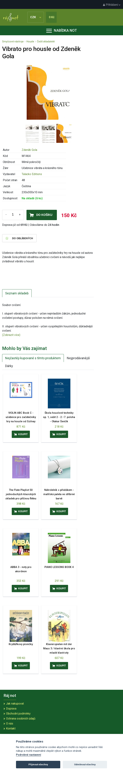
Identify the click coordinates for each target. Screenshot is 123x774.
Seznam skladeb (17, 293)
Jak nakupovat (15, 703)
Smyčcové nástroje (13, 41)
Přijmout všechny (38, 764)
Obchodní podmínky (18, 713)
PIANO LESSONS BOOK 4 (59, 567)
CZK (35, 17)
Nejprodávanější (78, 358)
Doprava (11, 708)
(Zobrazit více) (11, 335)
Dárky (9, 366)
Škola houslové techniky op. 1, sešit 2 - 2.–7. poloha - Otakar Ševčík (59, 417)
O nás (9, 723)
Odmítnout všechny (85, 764)
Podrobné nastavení (28, 754)
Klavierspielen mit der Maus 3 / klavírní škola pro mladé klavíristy (59, 648)
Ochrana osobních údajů (20, 718)
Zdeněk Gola (29, 150)
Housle (30, 41)
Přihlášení (111, 4)
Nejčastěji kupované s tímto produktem (33, 358)
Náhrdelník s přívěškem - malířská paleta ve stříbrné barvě (59, 494)
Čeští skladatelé (46, 41)
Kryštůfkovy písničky (21, 644)
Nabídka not (61, 30)
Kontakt (10, 728)
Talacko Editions (32, 174)
